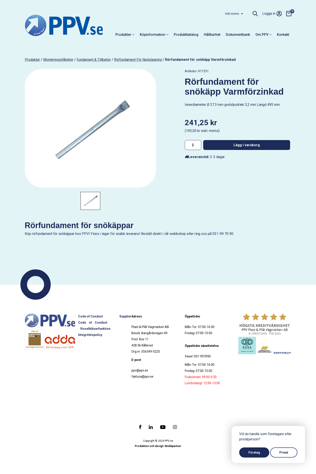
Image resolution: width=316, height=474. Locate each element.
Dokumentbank (238, 34)
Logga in (272, 13)
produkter (32, 60)
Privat (283, 452)
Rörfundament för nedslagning (138, 60)
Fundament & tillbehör (94, 60)
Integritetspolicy (90, 335)
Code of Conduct (90, 316)
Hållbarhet (212, 34)
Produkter (124, 34)
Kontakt (283, 34)
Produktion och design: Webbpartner (158, 446)
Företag (254, 452)
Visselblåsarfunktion (95, 328)
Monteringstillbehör (58, 60)
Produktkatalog (186, 34)
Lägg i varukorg (246, 145)
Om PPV (263, 34)
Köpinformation (154, 34)
